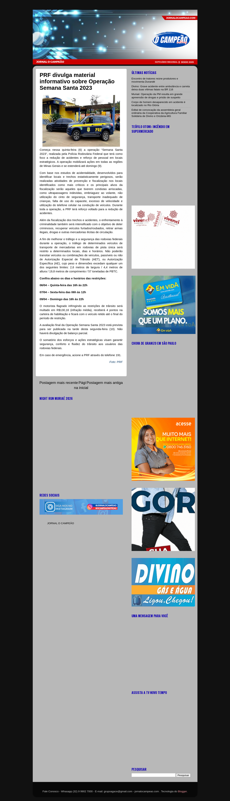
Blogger (182, 791)
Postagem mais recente (59, 383)
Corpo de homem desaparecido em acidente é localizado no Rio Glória (158, 104)
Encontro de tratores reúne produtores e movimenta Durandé (155, 80)
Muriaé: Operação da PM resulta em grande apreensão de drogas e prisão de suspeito (157, 96)
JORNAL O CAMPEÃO (60, 523)
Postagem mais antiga (105, 383)
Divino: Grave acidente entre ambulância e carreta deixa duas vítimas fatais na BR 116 (161, 88)
